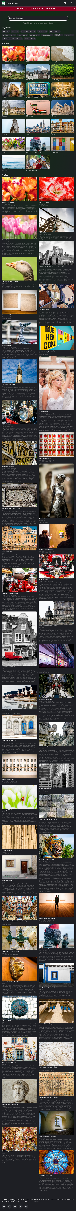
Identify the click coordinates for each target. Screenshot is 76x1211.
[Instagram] (26, 1206)
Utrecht (4, 811)
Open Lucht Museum (45, 234)
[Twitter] (21, 1206)
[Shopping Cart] (65, 3)
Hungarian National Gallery (12, 38)
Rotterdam (4, 283)
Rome (3, 923)
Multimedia (22, 35)
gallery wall (54, 31)
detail (6, 31)
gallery (15, 31)
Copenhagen (42, 1138)
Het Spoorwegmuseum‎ (8, 426)
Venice (3, 1153)
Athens (4, 852)
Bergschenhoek (6, 712)
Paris (40, 1177)
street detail (34, 35)
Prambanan (5, 510)
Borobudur (41, 821)
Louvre (40, 1099)
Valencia (4, 983)
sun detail (69, 35)
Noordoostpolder (6, 204)
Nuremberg (42, 670)
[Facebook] (15, 1206)
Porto (3, 1022)
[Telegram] (9, 1206)
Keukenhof (42, 204)
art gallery (42, 31)
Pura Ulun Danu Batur (45, 861)
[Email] (4, 1206)
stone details (30, 38)
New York (41, 268)
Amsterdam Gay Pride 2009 (46, 413)
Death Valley (42, 1069)
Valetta (4, 553)
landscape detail (9, 35)
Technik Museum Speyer (9, 347)
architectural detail (28, 31)
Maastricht (42, 520)
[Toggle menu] (71, 3)
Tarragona (4, 953)
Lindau (4, 1064)
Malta (3, 742)
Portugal (41, 989)
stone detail (47, 35)
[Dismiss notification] (74, 8)
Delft (40, 311)
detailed (58, 35)
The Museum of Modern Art (9, 317)
